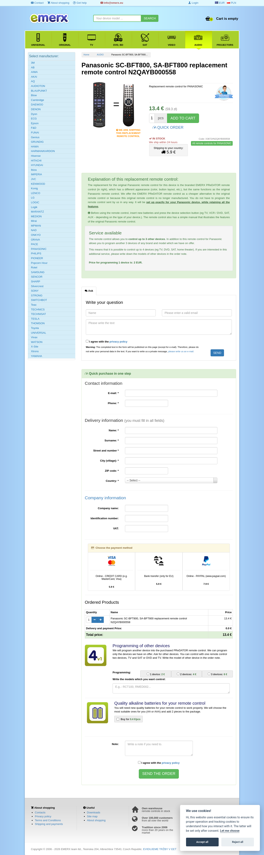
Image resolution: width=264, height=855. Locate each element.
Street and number (106, 450)
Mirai (34, 220)
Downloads (93, 812)
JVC (33, 179)
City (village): (109, 460)
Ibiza (34, 169)
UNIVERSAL (38, 332)
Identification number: (105, 518)
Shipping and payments (49, 824)
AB (32, 67)
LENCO (35, 193)
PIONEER (37, 258)
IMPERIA (36, 174)
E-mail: (113, 393)
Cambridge (37, 100)
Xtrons (35, 351)
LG (32, 197)
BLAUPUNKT (39, 90)
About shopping (58, 2)
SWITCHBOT (39, 300)
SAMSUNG (38, 272)
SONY (35, 290)
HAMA (35, 146)
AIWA (34, 72)
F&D (33, 127)
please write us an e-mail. (181, 351)
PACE (34, 244)
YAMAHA (36, 356)
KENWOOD (38, 183)
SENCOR (36, 276)
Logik (34, 207)
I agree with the (106, 341)
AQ (33, 81)
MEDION (36, 216)
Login (193, 2)
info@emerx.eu (111, 2)
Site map (92, 816)
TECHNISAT (38, 314)
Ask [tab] (89, 290)
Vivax (34, 337)
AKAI (34, 76)
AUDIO (100, 55)
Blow (34, 95)
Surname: (112, 440)
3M (33, 62)
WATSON (36, 342)
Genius (35, 137)
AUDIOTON (38, 86)
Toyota (35, 328)
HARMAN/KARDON (43, 151)
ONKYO (36, 234)
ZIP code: (112, 470)
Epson (35, 123)
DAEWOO (37, 104)
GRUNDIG (37, 141)
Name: (114, 430)
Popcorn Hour (39, 262)
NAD (34, 230)
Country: (112, 480)
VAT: (116, 528)
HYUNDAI (37, 165)
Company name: (108, 508)
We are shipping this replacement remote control (128, 130)
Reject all (237, 841)
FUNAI (35, 132)
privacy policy (118, 341)
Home (86, 55)
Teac (34, 304)
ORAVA (35, 239)
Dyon (34, 114)
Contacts (40, 812)
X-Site (34, 346)
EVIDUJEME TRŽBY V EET (159, 849)
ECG (34, 118)
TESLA (35, 318)
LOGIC (35, 202)
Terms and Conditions (48, 820)
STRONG (36, 295)
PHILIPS (36, 253)
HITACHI (36, 160)
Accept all (202, 841)
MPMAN (36, 225)
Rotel (34, 267)
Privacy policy (43, 816)
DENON (36, 109)
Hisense (36, 155)
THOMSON (38, 323)
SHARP (35, 281)
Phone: (113, 403)
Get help (80, 2)
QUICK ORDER (168, 127)
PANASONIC (39, 248)
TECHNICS (38, 309)
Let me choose (230, 831)
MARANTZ (37, 211)
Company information (105, 497)
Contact (37, 2)
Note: (115, 744)
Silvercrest (37, 286)
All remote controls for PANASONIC (211, 143)
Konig (34, 188)
